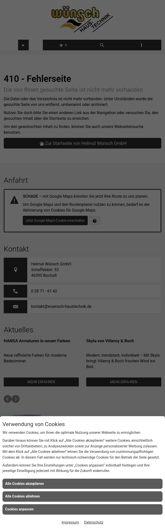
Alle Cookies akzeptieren (24, 484)
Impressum (70, 522)
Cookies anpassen (19, 509)
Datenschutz (93, 522)
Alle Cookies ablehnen (22, 496)
